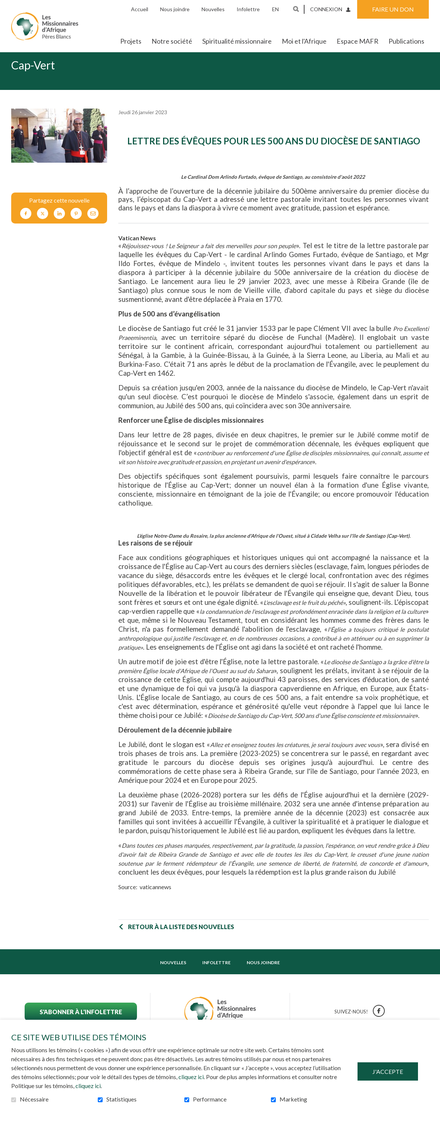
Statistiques (121, 1099)
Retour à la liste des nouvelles (181, 938)
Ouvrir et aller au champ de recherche (296, 9)
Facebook (25, 225)
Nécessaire (34, 1099)
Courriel (93, 225)
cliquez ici (191, 1076)
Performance (210, 1099)
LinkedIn (59, 225)
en (275, 9)
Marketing (293, 1099)
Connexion (326, 9)
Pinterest (76, 225)
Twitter (42, 225)
